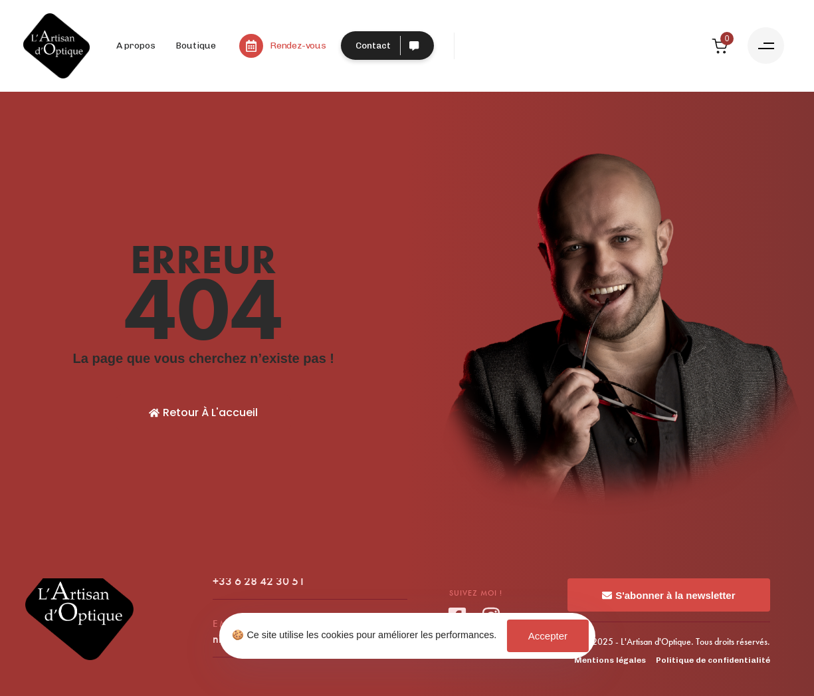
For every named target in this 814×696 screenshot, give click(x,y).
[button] (766, 45)
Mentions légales (610, 660)
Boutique (195, 45)
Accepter (547, 635)
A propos (135, 45)
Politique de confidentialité (713, 660)
